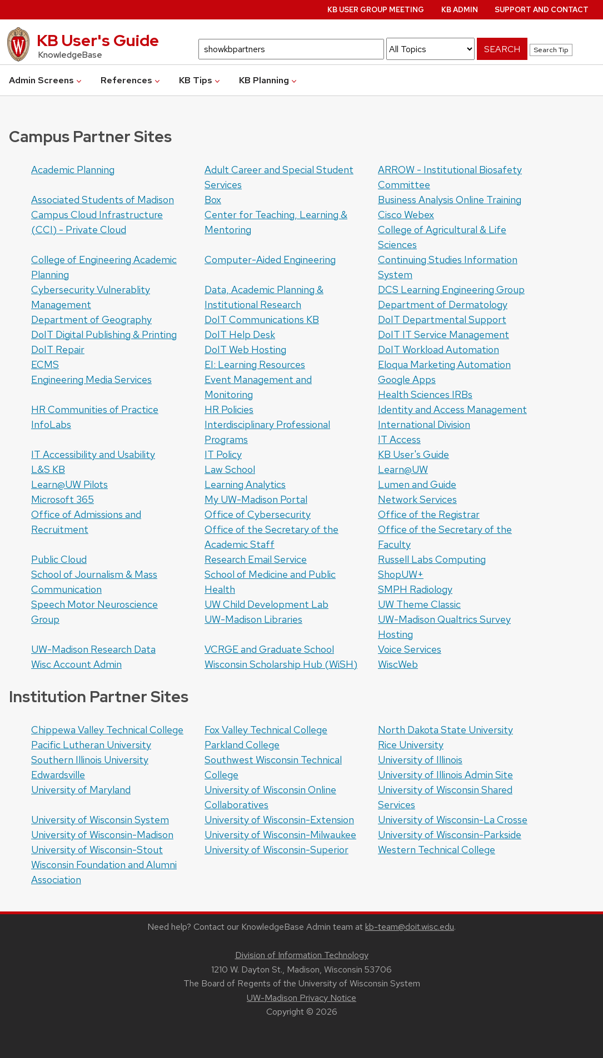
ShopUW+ (400, 574)
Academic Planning (72, 169)
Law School (230, 469)
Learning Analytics (245, 484)
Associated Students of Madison (102, 199)
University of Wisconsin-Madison (102, 834)
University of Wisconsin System (100, 819)
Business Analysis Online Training (449, 199)
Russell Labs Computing (432, 559)
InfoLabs (51, 424)
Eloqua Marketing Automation (444, 364)
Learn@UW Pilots (69, 484)
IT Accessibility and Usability (93, 454)
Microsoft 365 (62, 499)
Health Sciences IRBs (425, 394)
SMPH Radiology (415, 589)
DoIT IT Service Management (443, 334)
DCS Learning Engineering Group (451, 289)
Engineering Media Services (91, 379)
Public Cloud (59, 559)
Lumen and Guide (417, 484)
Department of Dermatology (442, 304)
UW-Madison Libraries (253, 619)
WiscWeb (398, 664)
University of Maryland (81, 789)
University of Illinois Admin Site (445, 774)
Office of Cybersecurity (258, 514)
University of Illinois (420, 759)
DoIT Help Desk (240, 334)
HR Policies (229, 409)
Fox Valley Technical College (266, 729)
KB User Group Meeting (375, 9)
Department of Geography (91, 319)
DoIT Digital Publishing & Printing (104, 334)
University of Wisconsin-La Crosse (452, 819)
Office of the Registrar (429, 514)
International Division (424, 424)
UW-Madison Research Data (93, 649)
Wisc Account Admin (76, 664)
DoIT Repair (57, 349)
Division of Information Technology (301, 955)
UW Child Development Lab (266, 604)
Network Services (417, 499)
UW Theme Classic (419, 604)
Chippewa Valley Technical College (107, 729)
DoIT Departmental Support (442, 319)
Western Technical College (436, 849)
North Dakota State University (445, 729)
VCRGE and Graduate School (269, 649)
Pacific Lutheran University (91, 744)
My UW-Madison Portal (256, 499)
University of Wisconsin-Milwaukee (280, 834)
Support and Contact (542, 9)
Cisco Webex (406, 214)
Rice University (410, 744)
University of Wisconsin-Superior (276, 849)
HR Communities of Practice (94, 409)
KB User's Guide (413, 454)
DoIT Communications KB (262, 319)
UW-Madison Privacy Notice (301, 998)
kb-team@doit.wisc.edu (409, 927)
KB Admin (459, 9)
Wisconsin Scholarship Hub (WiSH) (281, 664)
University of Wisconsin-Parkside (449, 834)
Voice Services (409, 649)
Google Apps (407, 379)
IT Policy (223, 454)
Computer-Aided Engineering (270, 259)
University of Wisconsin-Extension (279, 819)
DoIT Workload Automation (438, 349)
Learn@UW (403, 469)
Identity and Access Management (452, 409)
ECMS (45, 364)
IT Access (399, 439)
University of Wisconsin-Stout (97, 849)
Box (213, 199)
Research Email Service (256, 559)
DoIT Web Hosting (245, 349)
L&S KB (48, 469)
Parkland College (242, 744)
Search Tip (551, 49)
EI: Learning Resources (255, 364)
